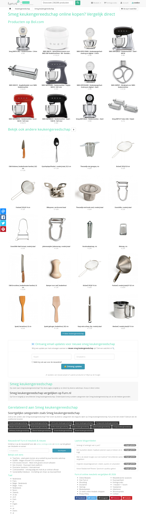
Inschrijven (62, 450)
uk (13, 508)
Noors (15, 490)
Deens (15, 511)
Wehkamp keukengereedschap (19, 431)
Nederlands (17, 479)
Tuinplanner (117, 487)
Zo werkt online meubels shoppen (92, 491)
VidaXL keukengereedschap (80, 427)
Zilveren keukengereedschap (41, 431)
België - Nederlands (20, 483)
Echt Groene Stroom (20, 463)
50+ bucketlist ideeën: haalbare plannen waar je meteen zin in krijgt (106, 451)
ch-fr (14, 497)
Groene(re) (25, 2)
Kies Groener (17, 465)
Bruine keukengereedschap (84, 431)
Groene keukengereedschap (63, 431)
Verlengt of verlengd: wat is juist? (106, 445)
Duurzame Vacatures (20, 467)
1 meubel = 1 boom (120, 485)
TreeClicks (16, 458)
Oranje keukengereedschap (122, 427)
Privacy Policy (84, 494)
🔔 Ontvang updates (73, 366)
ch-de (15, 495)
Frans (15, 481)
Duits (14, 499)
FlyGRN (15, 460)
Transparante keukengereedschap (107, 423)
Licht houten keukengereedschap (61, 423)
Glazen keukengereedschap (84, 423)
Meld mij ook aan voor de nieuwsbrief (47, 362)
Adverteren (117, 489)
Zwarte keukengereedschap (101, 427)
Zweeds (15, 492)
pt (13, 501)
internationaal (34, 467)
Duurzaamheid (118, 480)
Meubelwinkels (84, 489)
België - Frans (17, 485)
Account (124, 3)
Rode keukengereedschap (39, 427)
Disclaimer (83, 485)
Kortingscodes (118, 482)
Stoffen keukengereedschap (60, 427)
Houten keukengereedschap (18, 423)
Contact (116, 494)
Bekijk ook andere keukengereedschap (42, 129)
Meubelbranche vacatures (122, 478)
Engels (15, 504)
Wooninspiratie (118, 491)
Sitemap (82, 487)
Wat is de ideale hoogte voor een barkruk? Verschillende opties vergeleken (106, 458)
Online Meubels (85, 478)
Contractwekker (18, 470)
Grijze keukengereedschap (39, 423)
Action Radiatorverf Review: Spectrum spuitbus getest (106, 468)
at (13, 513)
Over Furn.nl (83, 480)
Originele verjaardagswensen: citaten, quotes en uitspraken (106, 464)
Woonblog (83, 482)
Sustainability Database (21, 472)
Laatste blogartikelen (85, 440)
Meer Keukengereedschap (73, 333)
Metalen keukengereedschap (18, 427)
